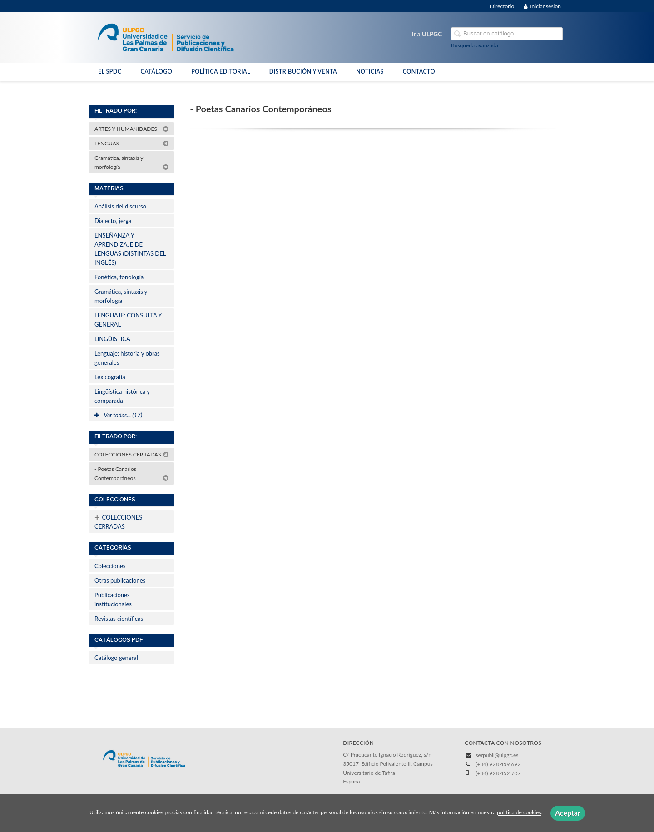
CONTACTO (419, 71)
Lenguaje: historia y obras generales (127, 358)
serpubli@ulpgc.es (497, 755)
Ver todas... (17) (118, 415)
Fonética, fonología (119, 277)
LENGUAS (131, 143)
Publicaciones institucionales (113, 599)
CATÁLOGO (156, 71)
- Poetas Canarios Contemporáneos (131, 473)
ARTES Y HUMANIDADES (131, 128)
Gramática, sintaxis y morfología (131, 162)
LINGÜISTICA (112, 338)
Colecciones (109, 566)
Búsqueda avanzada (474, 45)
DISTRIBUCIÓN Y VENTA (303, 71)
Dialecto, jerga (113, 220)
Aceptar (567, 812)
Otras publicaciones (119, 580)
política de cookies (519, 812)
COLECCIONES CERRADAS (131, 454)
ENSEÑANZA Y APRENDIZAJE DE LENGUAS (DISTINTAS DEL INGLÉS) (130, 249)
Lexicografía (109, 377)
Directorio (502, 6)
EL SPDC (109, 71)
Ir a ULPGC (427, 34)
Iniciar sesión (542, 6)
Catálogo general (116, 657)
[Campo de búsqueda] (507, 33)
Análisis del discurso (120, 206)
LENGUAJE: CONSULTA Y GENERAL (128, 320)
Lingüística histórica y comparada (122, 396)
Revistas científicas (118, 618)
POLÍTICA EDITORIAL (220, 71)
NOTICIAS (370, 71)
